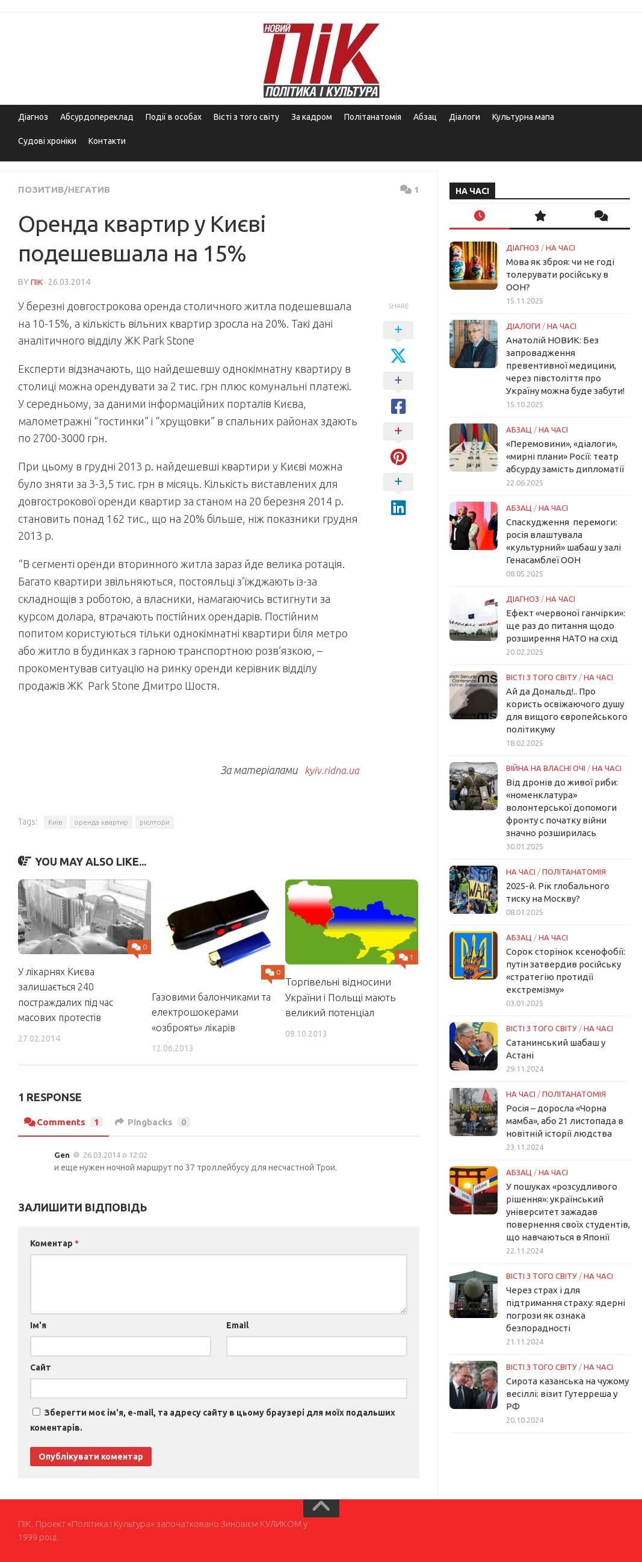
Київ (55, 821)
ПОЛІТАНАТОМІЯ (574, 871)
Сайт (40, 1367)
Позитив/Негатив (66, 189)
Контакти (107, 141)
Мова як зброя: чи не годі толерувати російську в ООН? (560, 274)
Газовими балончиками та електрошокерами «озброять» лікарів (207, 1011)
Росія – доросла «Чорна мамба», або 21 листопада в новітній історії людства (564, 1121)
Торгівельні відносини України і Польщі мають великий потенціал (340, 996)
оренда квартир (101, 821)
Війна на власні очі (545, 768)
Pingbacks (155, 1121)
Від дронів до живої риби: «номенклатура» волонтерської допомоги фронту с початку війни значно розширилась (562, 807)
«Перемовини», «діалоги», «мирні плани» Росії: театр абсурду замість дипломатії (565, 456)
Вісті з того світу (246, 117)
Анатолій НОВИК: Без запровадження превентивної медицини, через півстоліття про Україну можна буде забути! (565, 365)
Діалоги (464, 117)
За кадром (311, 117)
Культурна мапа (523, 117)
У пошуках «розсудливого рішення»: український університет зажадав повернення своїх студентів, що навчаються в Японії (568, 1211)
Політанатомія (372, 117)
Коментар (54, 1243)
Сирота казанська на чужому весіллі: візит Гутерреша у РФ (567, 1393)
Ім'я (38, 1324)
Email (237, 1324)
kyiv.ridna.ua (329, 769)
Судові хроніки (47, 141)
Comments (64, 1121)
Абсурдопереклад (97, 117)
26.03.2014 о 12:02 (115, 1154)
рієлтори (155, 821)
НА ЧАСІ (560, 247)
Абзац (425, 117)
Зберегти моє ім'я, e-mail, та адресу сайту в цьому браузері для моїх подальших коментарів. (212, 1419)
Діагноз (33, 117)
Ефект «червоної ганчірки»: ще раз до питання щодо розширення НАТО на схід (565, 625)
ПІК (37, 281)
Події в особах (174, 117)
